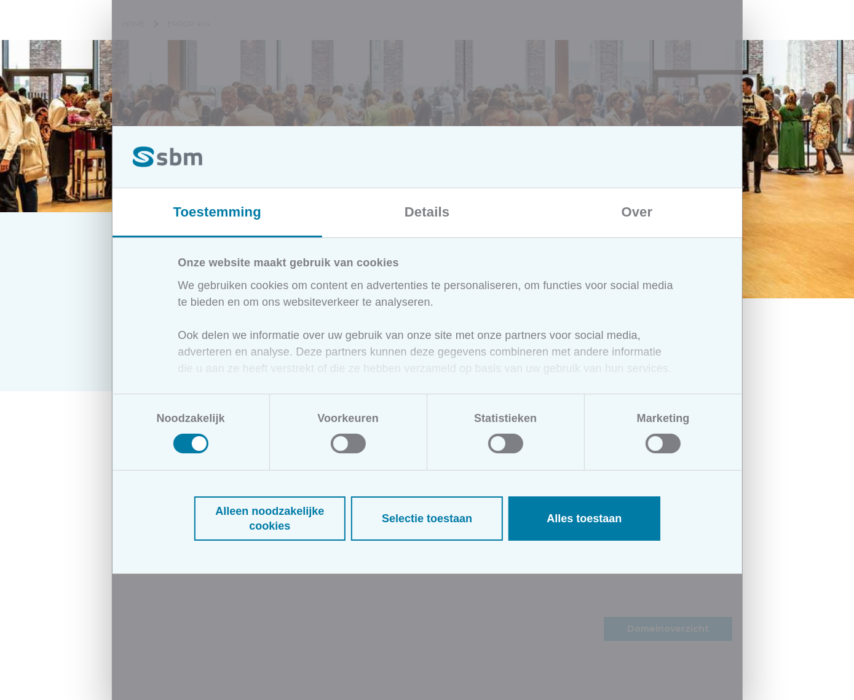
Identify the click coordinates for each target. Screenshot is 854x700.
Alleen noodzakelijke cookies (269, 518)
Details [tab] (427, 212)
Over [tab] (636, 212)
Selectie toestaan (427, 518)
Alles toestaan (584, 518)
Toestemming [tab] (217, 212)
